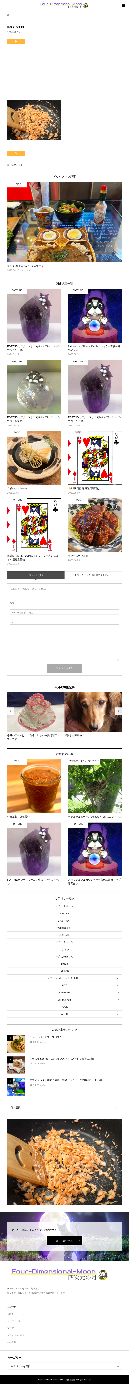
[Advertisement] (64, 73)
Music (64, 963)
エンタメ (64, 949)
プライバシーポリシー (18, 1335)
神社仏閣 (64, 935)
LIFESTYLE (64, 999)
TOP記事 (64, 970)
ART (64, 985)
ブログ (10, 1328)
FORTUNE (64, 992)
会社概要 (11, 1342)
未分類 (64, 1013)
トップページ (13, 1321)
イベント (64, 913)
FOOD (64, 1006)
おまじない (64, 920)
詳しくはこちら (64, 1240)
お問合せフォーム (15, 1314)
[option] (35, 716)
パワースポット (64, 906)
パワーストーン (64, 942)
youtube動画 (64, 927)
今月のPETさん (64, 956)
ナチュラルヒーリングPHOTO (64, 978)
